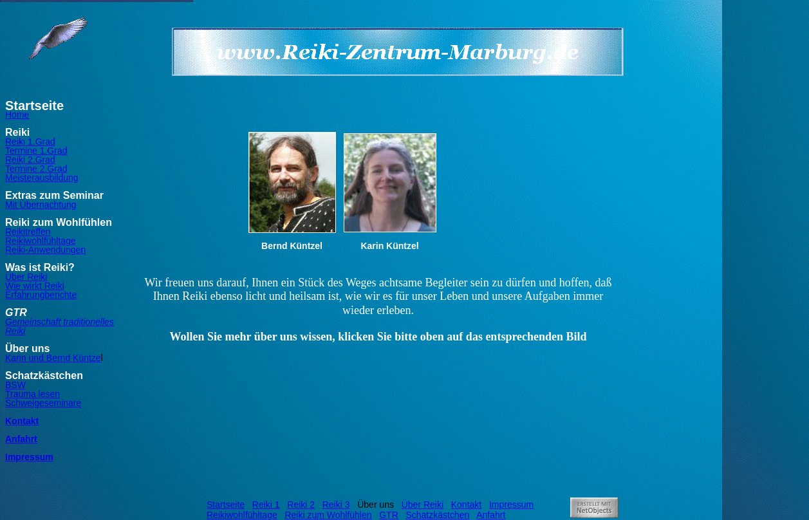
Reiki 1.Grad (30, 141)
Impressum (29, 457)
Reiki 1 (266, 504)
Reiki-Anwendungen (45, 250)
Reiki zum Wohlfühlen (327, 515)
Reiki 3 (336, 504)
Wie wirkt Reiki (34, 286)
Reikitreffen (28, 232)
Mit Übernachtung (41, 205)
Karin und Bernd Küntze (53, 358)
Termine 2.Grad (36, 168)
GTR (388, 515)
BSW (15, 385)
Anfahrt (21, 439)
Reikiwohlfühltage (40, 241)
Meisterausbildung (42, 177)
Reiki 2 (301, 504)
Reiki (15, 331)
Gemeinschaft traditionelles (59, 322)
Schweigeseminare (43, 403)
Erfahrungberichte (41, 295)
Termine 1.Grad (36, 150)
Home (17, 114)
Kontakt (22, 421)
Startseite (226, 504)
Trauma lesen (32, 394)
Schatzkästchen (437, 515)
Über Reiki (26, 277)
